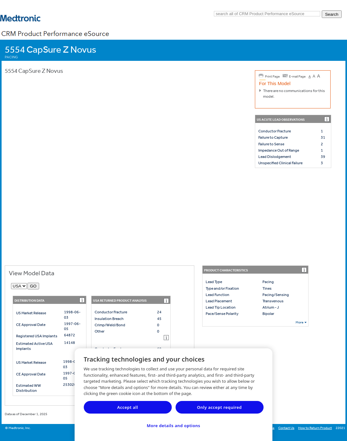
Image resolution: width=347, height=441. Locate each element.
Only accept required (219, 407)
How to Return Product (315, 428)
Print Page (272, 76)
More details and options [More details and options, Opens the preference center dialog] (173, 425)
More (299, 322)
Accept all (127, 407)
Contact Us (286, 428)
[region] (174, 394)
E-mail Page (297, 76)
